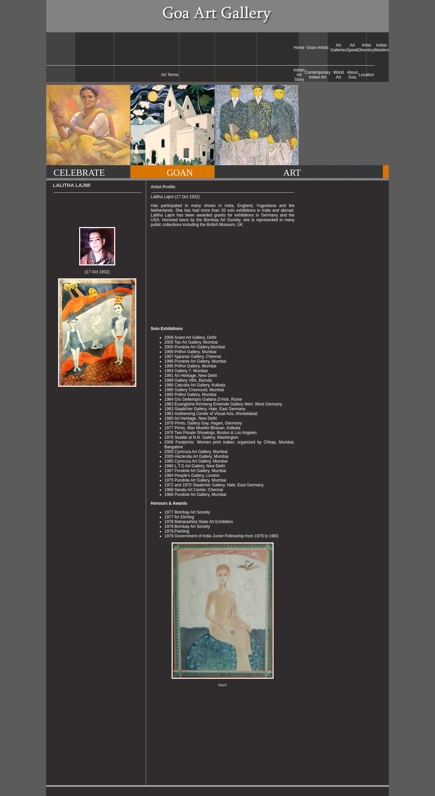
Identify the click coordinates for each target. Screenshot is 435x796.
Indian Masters (382, 47)
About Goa (352, 75)
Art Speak (352, 47)
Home (299, 47)
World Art (338, 75)
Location (366, 74)
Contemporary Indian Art (317, 75)
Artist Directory (366, 47)
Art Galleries (338, 47)
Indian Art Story (299, 75)
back (223, 685)
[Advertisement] (170, 47)
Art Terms (169, 74)
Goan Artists (318, 47)
